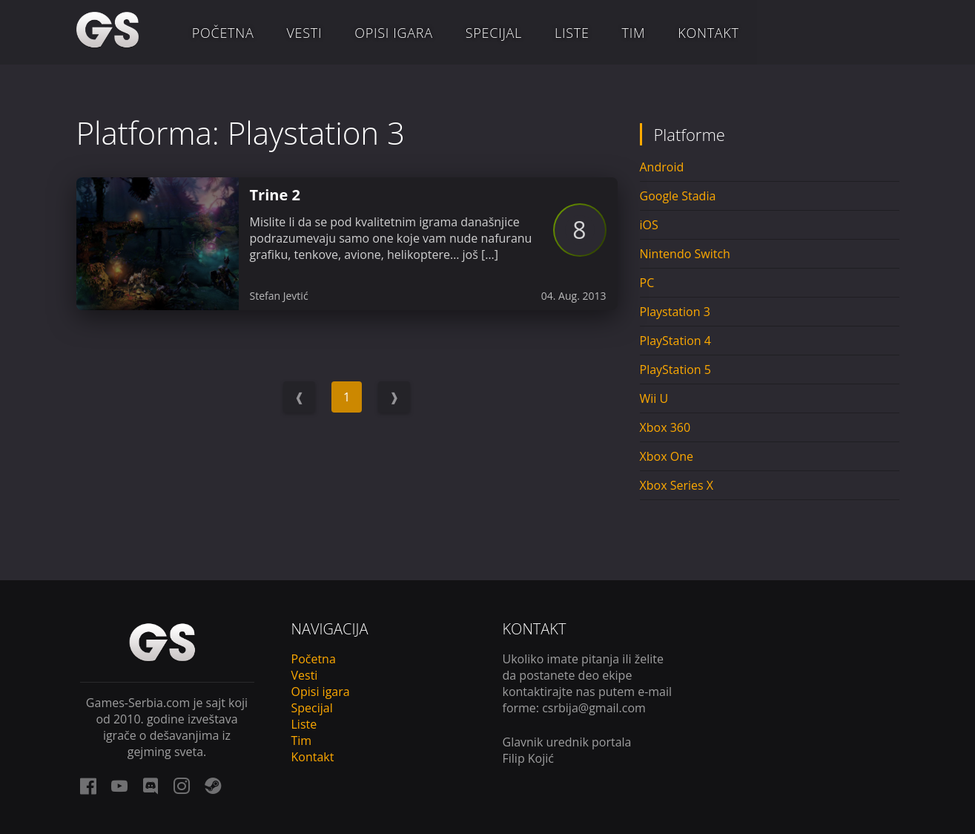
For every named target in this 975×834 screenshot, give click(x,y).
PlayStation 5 (675, 369)
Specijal (494, 33)
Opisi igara (393, 33)
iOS (649, 225)
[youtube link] (119, 786)
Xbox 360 (665, 427)
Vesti (304, 33)
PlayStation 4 (675, 340)
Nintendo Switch (685, 254)
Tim (634, 33)
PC (647, 283)
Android (662, 167)
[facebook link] (88, 786)
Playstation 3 (675, 311)
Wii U (654, 398)
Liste (572, 33)
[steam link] (213, 786)
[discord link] (150, 786)
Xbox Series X (677, 485)
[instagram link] (181, 786)
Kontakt (708, 33)
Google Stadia (678, 196)
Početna (223, 33)
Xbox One (666, 456)
